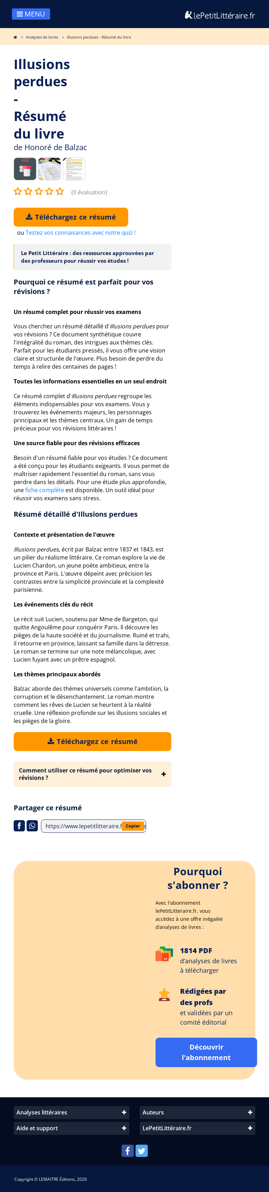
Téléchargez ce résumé (71, 217)
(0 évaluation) (89, 192)
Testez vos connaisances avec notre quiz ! (81, 232)
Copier (133, 826)
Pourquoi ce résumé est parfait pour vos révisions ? (83, 286)
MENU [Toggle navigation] (31, 14)
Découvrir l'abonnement (206, 1052)
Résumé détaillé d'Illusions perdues (76, 514)
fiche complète (44, 490)
